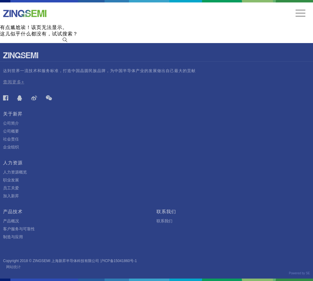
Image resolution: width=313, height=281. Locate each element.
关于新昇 (13, 113)
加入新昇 (11, 196)
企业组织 (11, 147)
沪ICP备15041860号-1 (118, 261)
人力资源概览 (15, 172)
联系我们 (166, 211)
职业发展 (11, 180)
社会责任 (11, 139)
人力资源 (13, 162)
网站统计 (13, 267)
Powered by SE (299, 273)
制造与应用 (13, 237)
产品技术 (13, 211)
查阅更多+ (13, 81)
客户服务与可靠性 (19, 229)
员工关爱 (11, 188)
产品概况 (11, 221)
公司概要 (11, 131)
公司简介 (11, 123)
